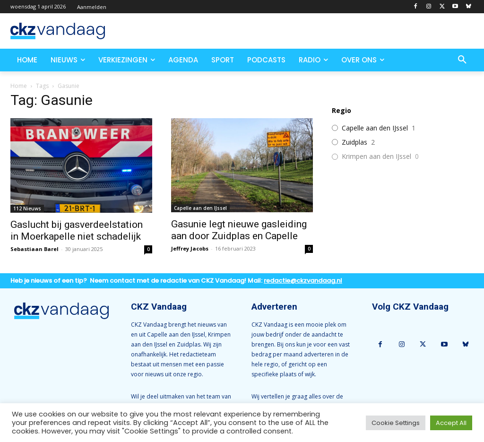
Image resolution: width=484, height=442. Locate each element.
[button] (462, 60)
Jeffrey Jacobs (189, 248)
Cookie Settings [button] (396, 422)
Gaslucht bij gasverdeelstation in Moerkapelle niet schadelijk (76, 230)
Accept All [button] (451, 422)
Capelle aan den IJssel (200, 208)
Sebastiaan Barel (34, 248)
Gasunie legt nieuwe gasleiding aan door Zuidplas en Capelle (239, 230)
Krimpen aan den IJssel (376, 156)
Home (18, 86)
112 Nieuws (27, 208)
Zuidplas (354, 142)
